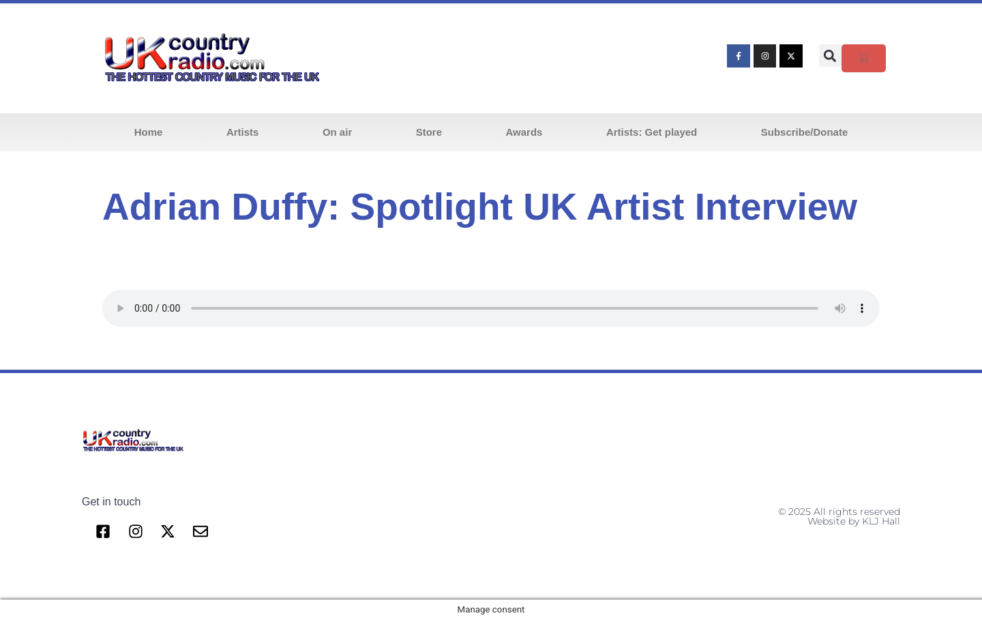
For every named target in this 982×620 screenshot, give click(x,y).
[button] (830, 55)
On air (337, 132)
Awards (524, 132)
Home (148, 132)
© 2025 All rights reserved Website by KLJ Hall (839, 516)
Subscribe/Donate (804, 132)
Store (429, 132)
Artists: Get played (651, 132)
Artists (242, 132)
